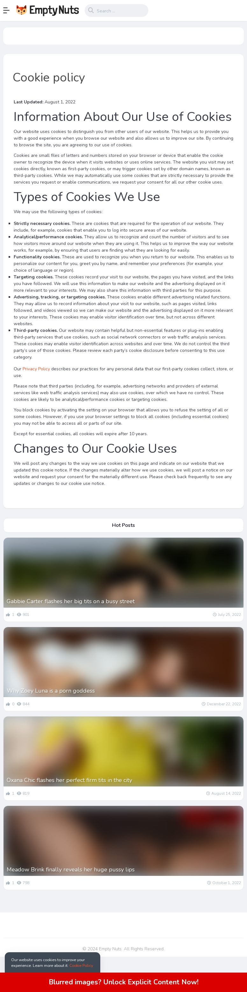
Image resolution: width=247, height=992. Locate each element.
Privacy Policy (36, 369)
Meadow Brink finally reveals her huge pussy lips (71, 869)
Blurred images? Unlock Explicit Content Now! (124, 982)
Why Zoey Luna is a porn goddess (51, 691)
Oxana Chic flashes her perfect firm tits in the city (69, 780)
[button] (9, 10)
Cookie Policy (81, 965)
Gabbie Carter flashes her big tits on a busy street (71, 601)
